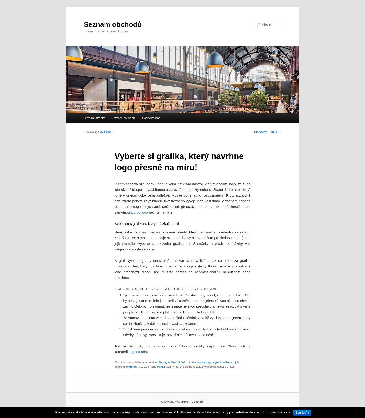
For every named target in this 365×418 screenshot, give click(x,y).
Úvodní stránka (95, 118)
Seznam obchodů (113, 24)
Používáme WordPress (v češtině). (182, 401)
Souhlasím (302, 412)
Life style (164, 362)
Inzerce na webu (124, 118)
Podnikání (178, 362)
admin (132, 366)
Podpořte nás (151, 118)
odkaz (161, 366)
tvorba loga (204, 362)
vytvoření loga (222, 362)
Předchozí (258, 132)
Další (276, 132)
